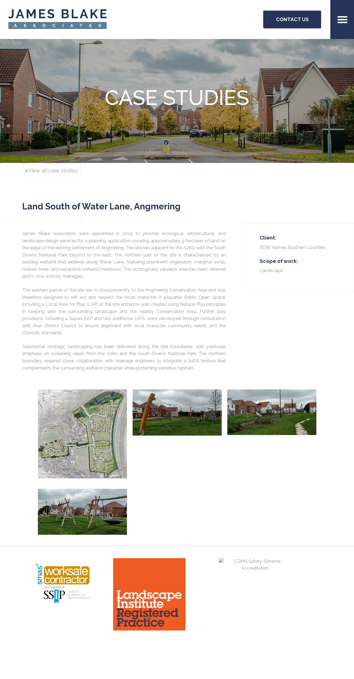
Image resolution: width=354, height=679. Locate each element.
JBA (57, 19)
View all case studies (51, 171)
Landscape (271, 270)
